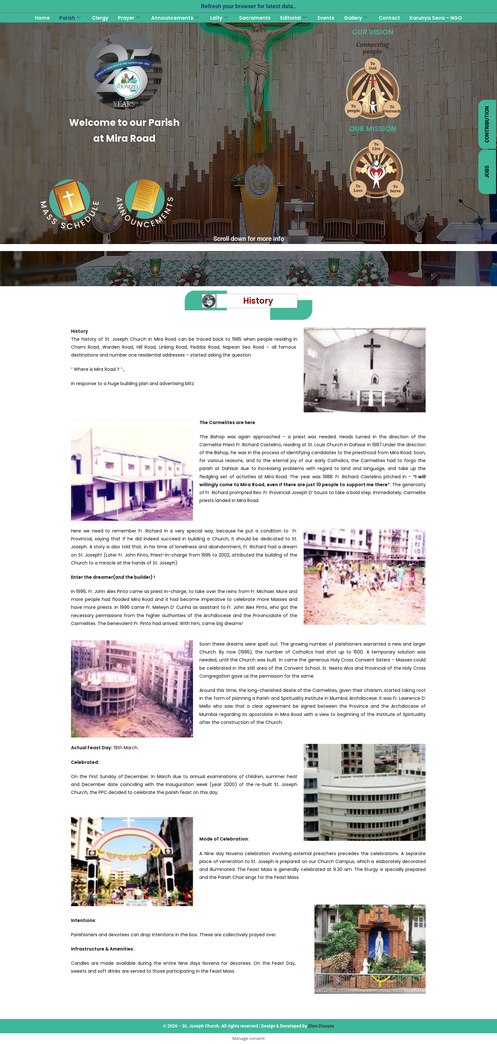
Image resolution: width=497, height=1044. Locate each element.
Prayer (129, 18)
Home (42, 18)
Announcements (175, 18)
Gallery (355, 18)
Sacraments (255, 18)
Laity (219, 18)
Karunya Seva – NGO (436, 18)
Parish (70, 18)
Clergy (100, 18)
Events (326, 18)
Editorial (293, 18)
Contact (389, 18)
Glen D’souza (321, 1025)
